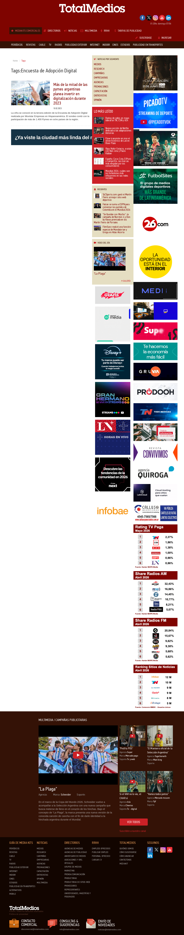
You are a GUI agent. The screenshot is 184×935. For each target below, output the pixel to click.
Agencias (99, 82)
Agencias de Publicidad (75, 852)
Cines (11, 878)
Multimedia (42, 882)
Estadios (13, 882)
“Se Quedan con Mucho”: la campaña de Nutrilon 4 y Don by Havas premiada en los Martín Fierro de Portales (112, 218)
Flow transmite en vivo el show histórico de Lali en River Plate (112, 141)
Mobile (12, 893)
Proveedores (70, 885)
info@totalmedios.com (69, 929)
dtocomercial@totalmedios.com (34, 929)
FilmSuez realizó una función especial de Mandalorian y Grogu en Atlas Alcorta (112, 230)
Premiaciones (101, 86)
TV (10, 859)
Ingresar (164, 37)
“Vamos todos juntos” (158, 794)
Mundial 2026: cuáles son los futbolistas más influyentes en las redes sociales (112, 175)
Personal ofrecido (101, 856)
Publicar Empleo (100, 852)
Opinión (98, 100)
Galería (126, 281)
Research (99, 69)
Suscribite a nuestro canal (133, 831)
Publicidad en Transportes (22, 886)
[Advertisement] (23, 771)
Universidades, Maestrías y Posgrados (77, 895)
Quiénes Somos (127, 848)
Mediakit (124, 863)
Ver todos (133, 822)
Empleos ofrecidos (101, 848)
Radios (12, 863)
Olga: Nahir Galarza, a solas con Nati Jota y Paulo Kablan (113, 151)
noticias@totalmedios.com (109, 929)
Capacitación (100, 91)
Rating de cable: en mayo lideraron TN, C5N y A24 (111, 120)
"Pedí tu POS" (126, 748)
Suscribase (143, 37)
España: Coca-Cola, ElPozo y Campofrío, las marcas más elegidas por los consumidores (112, 163)
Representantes (72, 889)
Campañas (99, 73)
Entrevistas (100, 95)
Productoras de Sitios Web (77, 882)
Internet (13, 871)
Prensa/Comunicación (74, 874)
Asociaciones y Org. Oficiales (73, 861)
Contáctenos (125, 859)
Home (15, 60)
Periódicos (14, 848)
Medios (97, 64)
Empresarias (101, 77)
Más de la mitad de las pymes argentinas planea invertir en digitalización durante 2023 (70, 94)
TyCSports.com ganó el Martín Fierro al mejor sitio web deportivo (113, 197)
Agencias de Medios (73, 848)
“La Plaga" (100, 273)
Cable (12, 856)
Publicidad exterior (19, 867)
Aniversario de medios (75, 856)
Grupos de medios (73, 866)
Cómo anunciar (127, 856)
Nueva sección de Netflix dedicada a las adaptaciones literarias (113, 131)
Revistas (13, 852)
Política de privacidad (18, 914)
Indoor (12, 875)
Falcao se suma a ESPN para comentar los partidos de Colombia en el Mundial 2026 (112, 207)
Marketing (69, 870)
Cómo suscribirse (128, 852)
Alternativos (15, 890)
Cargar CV (97, 859)
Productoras (70, 878)
